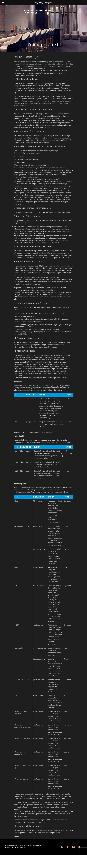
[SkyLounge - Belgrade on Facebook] (67, 847)
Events (39, 10)
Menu (48, 10)
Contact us (31, 13)
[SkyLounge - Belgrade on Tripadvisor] (79, 847)
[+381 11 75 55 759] (62, 847)
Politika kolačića (38, 845)
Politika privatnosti (11, 845)
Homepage (29, 10)
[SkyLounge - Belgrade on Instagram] (73, 847)
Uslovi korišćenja (25, 845)
